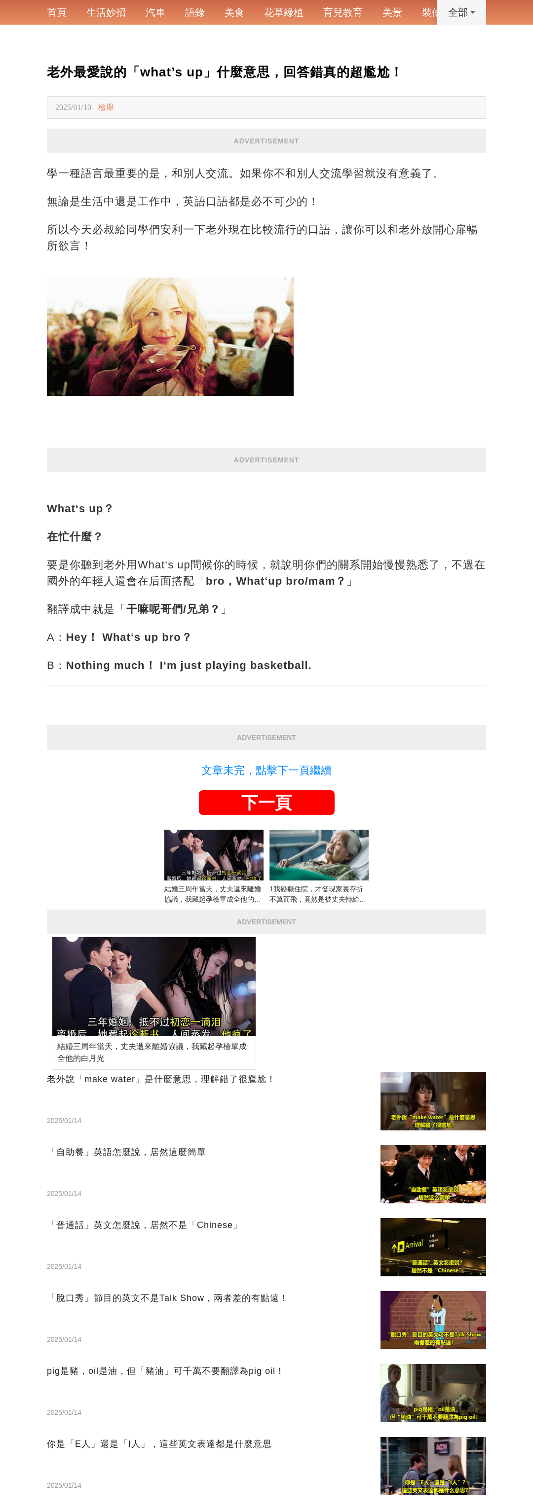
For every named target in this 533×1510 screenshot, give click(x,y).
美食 (234, 12)
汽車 (155, 12)
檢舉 (106, 107)
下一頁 (266, 802)
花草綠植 (284, 12)
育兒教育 (343, 12)
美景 (392, 12)
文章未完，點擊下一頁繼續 (266, 770)
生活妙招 (106, 12)
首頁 (57, 12)
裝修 (432, 12)
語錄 (195, 12)
